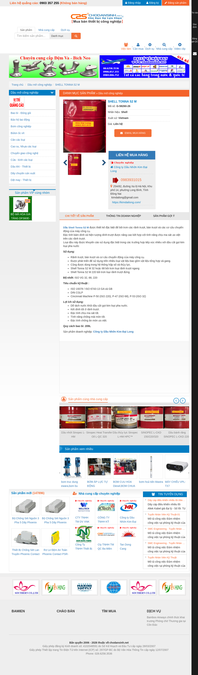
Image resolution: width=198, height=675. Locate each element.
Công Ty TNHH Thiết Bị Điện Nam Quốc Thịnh (83, 547)
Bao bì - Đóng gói (21, 112)
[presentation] (176, 400)
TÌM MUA (109, 611)
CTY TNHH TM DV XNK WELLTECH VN (82, 520)
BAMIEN (18, 611)
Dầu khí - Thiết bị (21, 166)
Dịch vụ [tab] (65, 29)
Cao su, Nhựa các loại (23, 146)
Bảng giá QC (194, 40)
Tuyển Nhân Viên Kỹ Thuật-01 (164, 514)
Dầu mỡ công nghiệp (40, 84)
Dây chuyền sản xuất (23, 173)
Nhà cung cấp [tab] (46, 29)
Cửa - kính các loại (22, 159)
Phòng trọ (75, 659)
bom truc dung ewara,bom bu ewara (69, 484)
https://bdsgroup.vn (94, 659)
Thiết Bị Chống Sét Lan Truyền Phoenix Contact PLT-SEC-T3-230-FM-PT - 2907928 (25, 552)
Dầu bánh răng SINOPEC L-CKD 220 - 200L (177, 435)
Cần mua (138, 46)
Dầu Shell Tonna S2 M (76, 227)
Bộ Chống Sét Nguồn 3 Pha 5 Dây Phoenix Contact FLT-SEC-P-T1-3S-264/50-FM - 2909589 (25, 520)
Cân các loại (18, 139)
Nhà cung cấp (164, 46)
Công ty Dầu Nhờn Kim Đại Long (128, 169)
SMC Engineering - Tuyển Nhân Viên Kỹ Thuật (167, 528)
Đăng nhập (133, 2)
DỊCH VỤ (154, 611)
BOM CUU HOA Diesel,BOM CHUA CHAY (124, 484)
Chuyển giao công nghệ (24, 153)
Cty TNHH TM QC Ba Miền (106, 546)
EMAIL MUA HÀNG (132, 133)
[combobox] (70, 36)
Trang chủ (18, 84)
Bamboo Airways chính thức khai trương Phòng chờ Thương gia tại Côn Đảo (166, 621)
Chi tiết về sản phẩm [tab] (79, 215)
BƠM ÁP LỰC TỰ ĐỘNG (97, 483)
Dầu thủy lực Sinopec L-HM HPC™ (125, 434)
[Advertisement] (124, 367)
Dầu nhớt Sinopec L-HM (73, 434)
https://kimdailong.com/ (126, 202)
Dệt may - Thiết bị (21, 179)
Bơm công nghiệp (21, 126)
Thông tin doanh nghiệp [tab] (123, 215)
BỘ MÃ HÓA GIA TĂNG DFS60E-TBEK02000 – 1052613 (20, 216)
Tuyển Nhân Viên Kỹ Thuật (162, 557)
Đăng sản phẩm (175, 2)
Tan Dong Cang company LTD (128, 547)
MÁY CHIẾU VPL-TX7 (175, 483)
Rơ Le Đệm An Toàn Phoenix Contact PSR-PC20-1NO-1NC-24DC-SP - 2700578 (55, 552)
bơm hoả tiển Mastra (151, 481)
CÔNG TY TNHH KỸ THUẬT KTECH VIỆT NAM (105, 520)
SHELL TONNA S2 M (67, 84)
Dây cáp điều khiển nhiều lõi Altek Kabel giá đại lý (167, 500)
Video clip (179, 46)
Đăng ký (152, 2)
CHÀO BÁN (66, 611)
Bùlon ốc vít (17, 133)
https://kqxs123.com (116, 659)
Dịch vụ (149, 46)
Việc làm (126, 46)
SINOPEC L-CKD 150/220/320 (151, 434)
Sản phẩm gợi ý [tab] (164, 215)
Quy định (195, 25)
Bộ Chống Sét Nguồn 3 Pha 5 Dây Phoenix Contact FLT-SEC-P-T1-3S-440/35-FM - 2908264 (55, 520)
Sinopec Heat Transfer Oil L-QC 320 (99, 434)
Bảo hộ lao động (20, 119)
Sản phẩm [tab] (26, 29)
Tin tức (195, 13)
